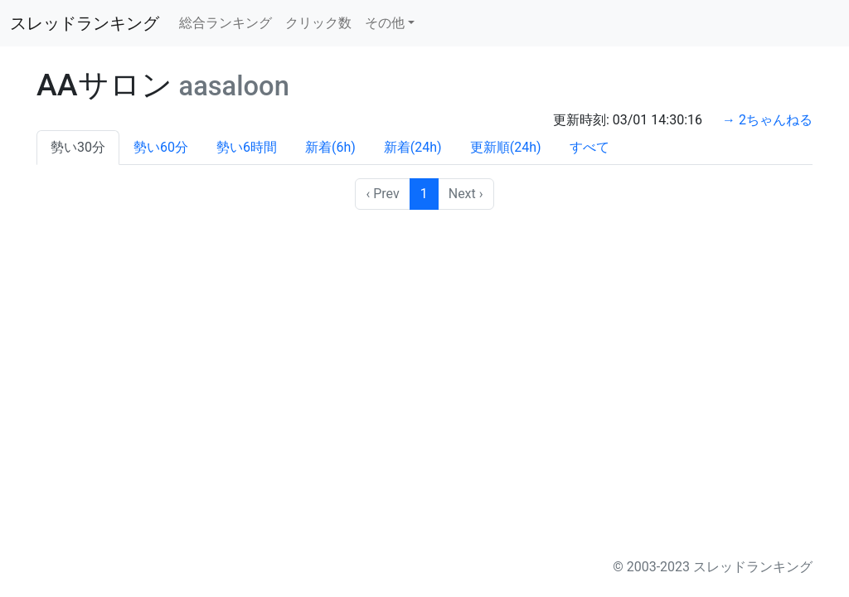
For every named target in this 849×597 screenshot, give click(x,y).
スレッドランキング (84, 23)
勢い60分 (160, 147)
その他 (385, 23)
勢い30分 (78, 147)
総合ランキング (225, 23)
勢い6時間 (246, 147)
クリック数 (318, 23)
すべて (589, 147)
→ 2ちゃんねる (767, 120)
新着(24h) (413, 147)
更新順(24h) (505, 147)
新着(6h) (330, 147)
